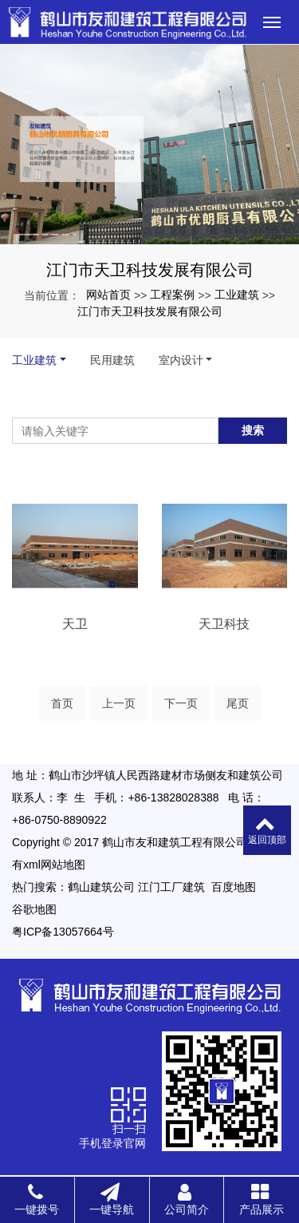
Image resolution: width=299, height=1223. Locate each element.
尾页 (237, 703)
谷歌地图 (34, 909)
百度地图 (233, 887)
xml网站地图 (54, 864)
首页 (62, 703)
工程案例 (172, 294)
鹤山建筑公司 (101, 887)
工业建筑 (236, 294)
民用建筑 (112, 360)
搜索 (253, 430)
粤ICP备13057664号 (63, 931)
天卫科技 (224, 624)
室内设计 (181, 360)
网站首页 (108, 294)
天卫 (75, 624)
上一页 (119, 703)
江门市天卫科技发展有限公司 (149, 311)
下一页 (181, 703)
